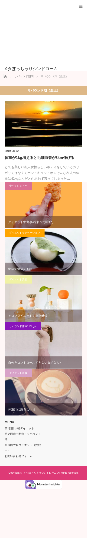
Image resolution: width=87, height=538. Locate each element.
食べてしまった (18, 185)
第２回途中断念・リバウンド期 (23, 436)
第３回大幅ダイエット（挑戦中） (23, 447)
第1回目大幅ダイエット (19, 428)
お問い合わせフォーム (18, 456)
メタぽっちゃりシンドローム (40, 472)
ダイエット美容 (18, 279)
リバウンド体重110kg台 (23, 326)
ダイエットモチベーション (24, 232)
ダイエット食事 (18, 373)
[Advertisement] (36, 35)
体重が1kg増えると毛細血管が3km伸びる (39, 158)
